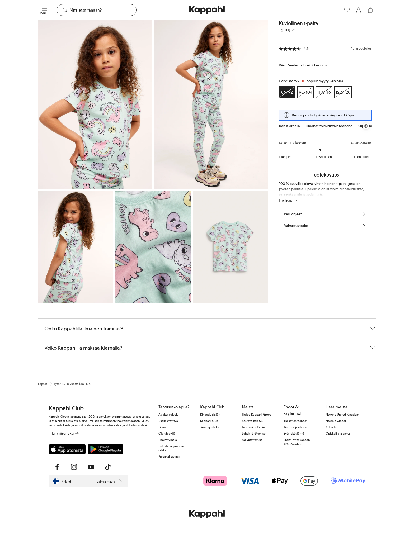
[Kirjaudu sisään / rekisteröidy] (358, 10)
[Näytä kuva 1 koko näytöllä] (95, 104)
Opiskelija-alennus (338, 433)
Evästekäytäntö (294, 433)
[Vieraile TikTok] (107, 467)
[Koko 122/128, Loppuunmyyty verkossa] (343, 92)
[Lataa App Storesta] (67, 449)
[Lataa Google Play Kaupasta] (105, 449)
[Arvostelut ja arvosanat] (325, 48)
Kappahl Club (209, 420)
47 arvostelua (361, 143)
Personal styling (169, 456)
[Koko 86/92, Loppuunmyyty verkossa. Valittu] (287, 92)
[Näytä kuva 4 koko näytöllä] (153, 247)
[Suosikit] (347, 10)
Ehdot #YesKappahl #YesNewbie (297, 442)
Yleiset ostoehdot (295, 420)
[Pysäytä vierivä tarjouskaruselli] (366, 126)
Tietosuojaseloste (295, 427)
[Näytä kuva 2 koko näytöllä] (211, 104)
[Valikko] (44, 10)
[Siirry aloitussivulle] (207, 10)
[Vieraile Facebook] (57, 467)
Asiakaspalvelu (168, 414)
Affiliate (331, 427)
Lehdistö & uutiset (254, 433)
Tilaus (162, 427)
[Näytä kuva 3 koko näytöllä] (75, 247)
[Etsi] (103, 10)
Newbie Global (336, 420)
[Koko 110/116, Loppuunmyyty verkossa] (324, 92)
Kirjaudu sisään (210, 414)
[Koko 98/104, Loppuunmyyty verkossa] (305, 92)
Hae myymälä (167, 439)
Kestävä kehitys (252, 420)
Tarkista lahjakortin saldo (171, 448)
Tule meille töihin (253, 427)
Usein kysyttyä (168, 420)
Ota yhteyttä (167, 433)
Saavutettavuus (252, 439)
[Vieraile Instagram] (74, 467)
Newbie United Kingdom (342, 414)
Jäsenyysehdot (210, 427)
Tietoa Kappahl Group (256, 414)
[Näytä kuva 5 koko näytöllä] (230, 247)
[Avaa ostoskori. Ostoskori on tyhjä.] (370, 10)
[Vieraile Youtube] (91, 467)
